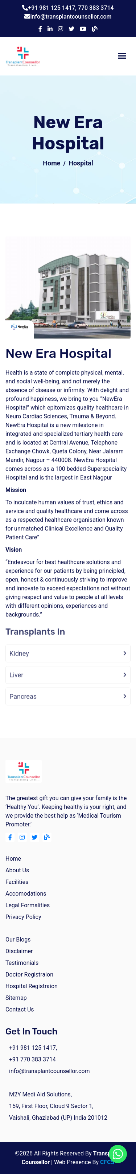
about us (17, 870)
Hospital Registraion (31, 986)
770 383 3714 (96, 7)
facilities (16, 881)
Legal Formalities (27, 905)
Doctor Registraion (29, 974)
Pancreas (23, 703)
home (13, 858)
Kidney (19, 660)
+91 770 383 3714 (32, 1059)
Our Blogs (17, 939)
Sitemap (16, 997)
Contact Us (19, 1009)
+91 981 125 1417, (53, 7)
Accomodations (25, 893)
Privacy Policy (23, 916)
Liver (16, 681)
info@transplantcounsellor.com (70, 16)
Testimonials (21, 962)
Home (51, 163)
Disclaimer (19, 951)
